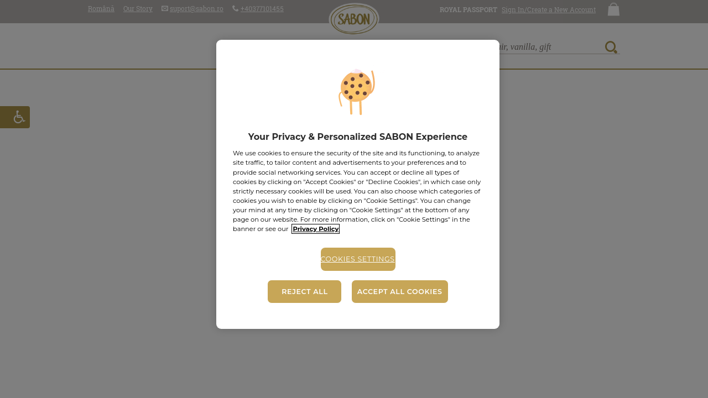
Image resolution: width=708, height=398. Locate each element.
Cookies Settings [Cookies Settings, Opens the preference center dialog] (358, 259)
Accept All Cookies (399, 291)
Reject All (304, 291)
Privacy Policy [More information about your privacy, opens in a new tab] (316, 229)
